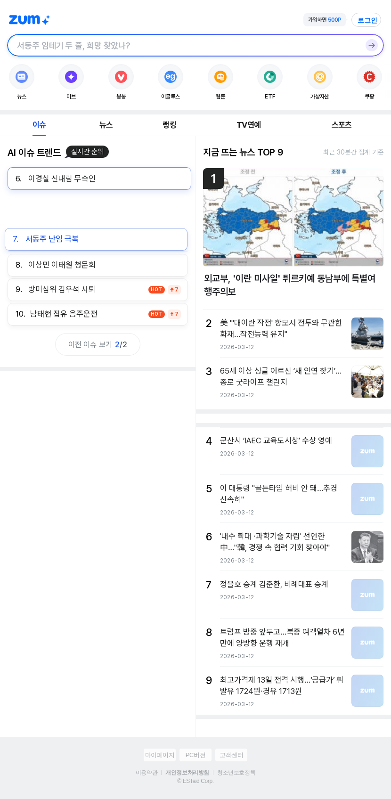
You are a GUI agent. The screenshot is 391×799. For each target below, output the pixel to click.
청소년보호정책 (236, 772)
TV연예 (248, 125)
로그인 (367, 20)
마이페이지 (160, 754)
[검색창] (183, 45)
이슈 (39, 125)
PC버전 (195, 754)
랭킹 (169, 125)
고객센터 (231, 754)
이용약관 (146, 772)
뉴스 (106, 125)
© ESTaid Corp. (195, 781)
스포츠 (342, 125)
